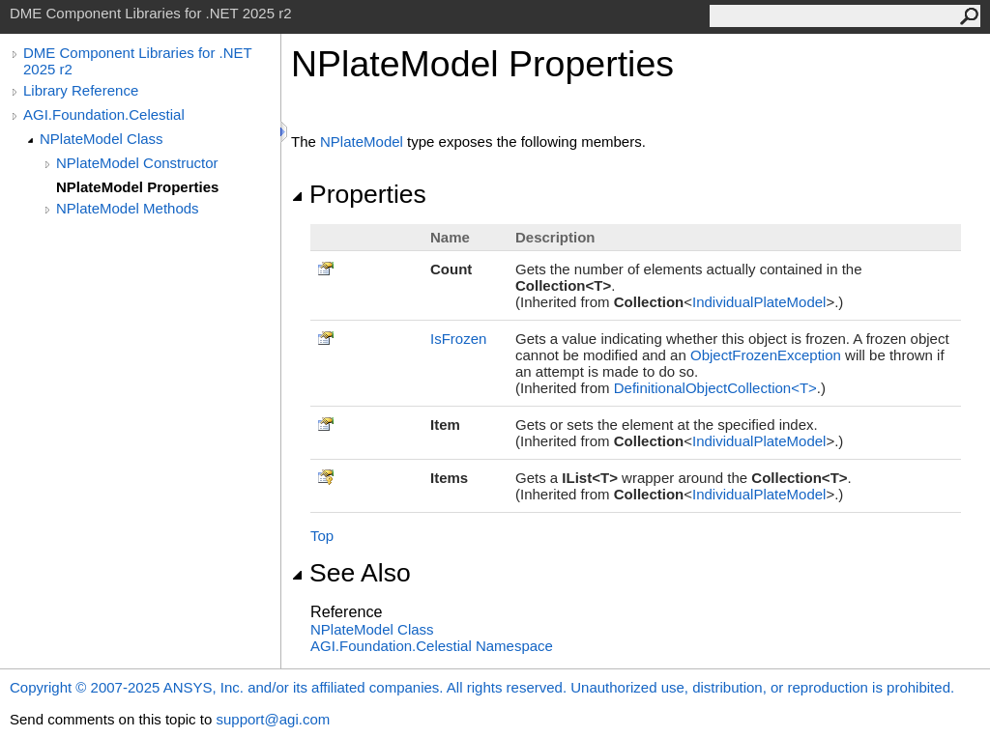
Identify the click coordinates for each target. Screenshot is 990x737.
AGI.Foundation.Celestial (104, 114)
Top (322, 535)
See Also (351, 572)
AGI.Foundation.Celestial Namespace (431, 646)
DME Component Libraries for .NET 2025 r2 (137, 60)
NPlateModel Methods (127, 208)
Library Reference (80, 90)
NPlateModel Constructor (137, 163)
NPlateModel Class (101, 138)
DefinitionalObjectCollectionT (715, 388)
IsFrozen (458, 338)
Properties (358, 194)
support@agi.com (273, 719)
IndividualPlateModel (759, 302)
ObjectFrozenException (765, 355)
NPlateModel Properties (137, 187)
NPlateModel (361, 141)
